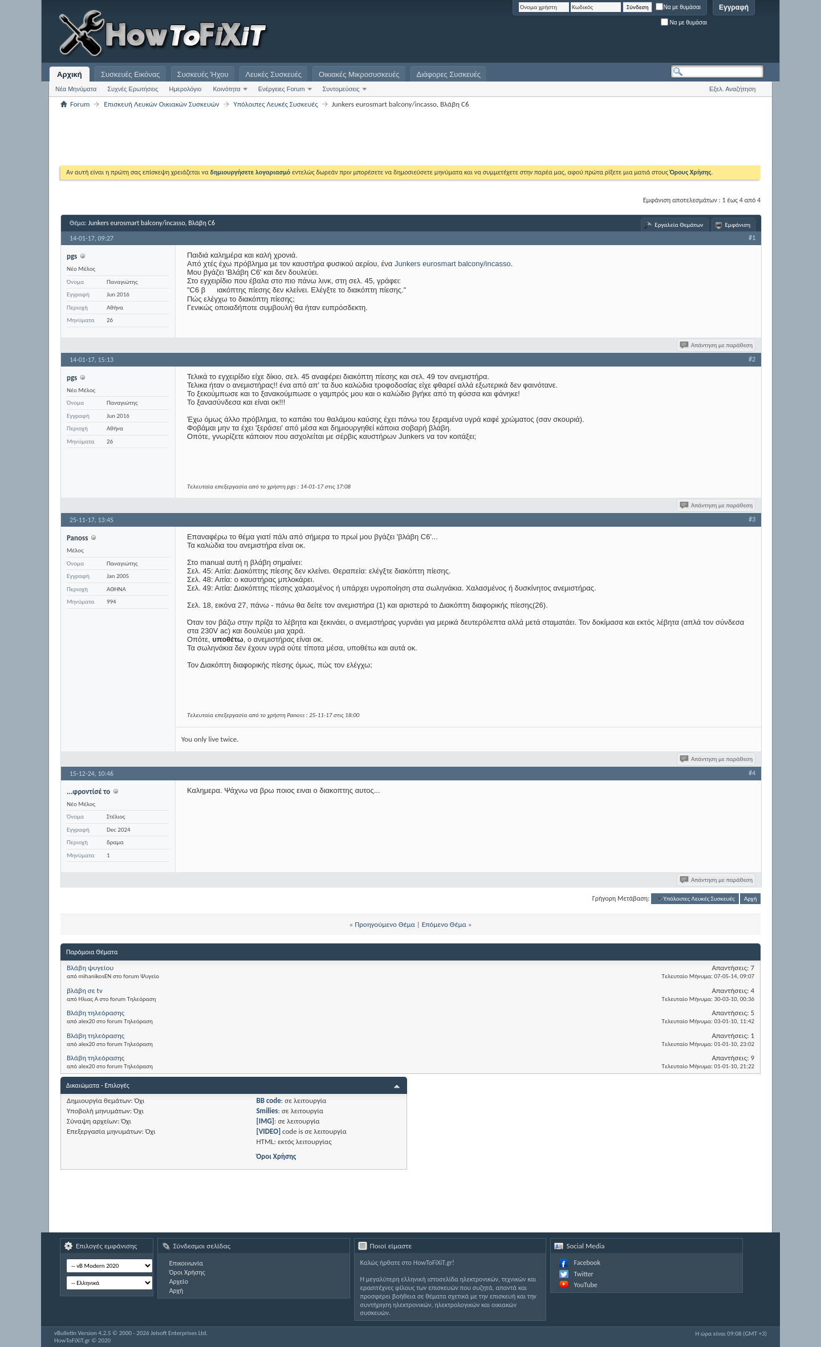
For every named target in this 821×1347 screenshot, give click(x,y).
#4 (752, 773)
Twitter (583, 1274)
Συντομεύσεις (341, 89)
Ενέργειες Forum (281, 89)
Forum (80, 104)
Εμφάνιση (738, 225)
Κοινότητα (226, 89)
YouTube (585, 1285)
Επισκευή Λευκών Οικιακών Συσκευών (161, 104)
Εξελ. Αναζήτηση (732, 89)
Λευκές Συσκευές (274, 74)
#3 (752, 519)
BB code (268, 1100)
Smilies (267, 1110)
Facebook (587, 1263)
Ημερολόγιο (185, 89)
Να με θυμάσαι (678, 7)
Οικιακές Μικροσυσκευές (359, 74)
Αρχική (69, 74)
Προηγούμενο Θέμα (385, 924)
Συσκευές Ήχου (203, 74)
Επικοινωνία (186, 1263)
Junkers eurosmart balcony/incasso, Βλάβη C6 (151, 223)
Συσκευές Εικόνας (130, 74)
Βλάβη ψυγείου (90, 967)
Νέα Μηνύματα (75, 89)
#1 (752, 238)
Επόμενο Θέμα (444, 924)
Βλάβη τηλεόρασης (95, 1012)
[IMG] (265, 1121)
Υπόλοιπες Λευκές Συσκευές (276, 104)
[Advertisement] (621, 34)
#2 (752, 359)
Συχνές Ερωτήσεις (132, 89)
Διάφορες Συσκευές (449, 74)
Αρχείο (178, 1281)
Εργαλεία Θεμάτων (679, 225)
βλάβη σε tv (85, 990)
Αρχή (750, 898)
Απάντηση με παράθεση (717, 345)
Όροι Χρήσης (276, 1156)
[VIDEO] (268, 1131)
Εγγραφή (734, 7)
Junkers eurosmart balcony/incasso (453, 263)
